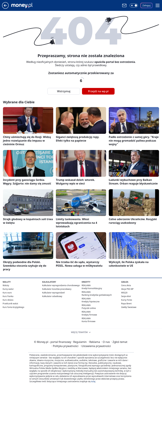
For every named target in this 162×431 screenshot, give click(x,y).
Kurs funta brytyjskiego (13, 307)
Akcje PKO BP (127, 289)
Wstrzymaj (63, 91)
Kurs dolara (8, 299)
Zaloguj (146, 5)
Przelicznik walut (10, 303)
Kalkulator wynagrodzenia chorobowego (61, 285)
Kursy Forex (126, 299)
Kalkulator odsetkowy (52, 296)
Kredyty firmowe (89, 314)
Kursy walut (8, 289)
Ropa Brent (126, 303)
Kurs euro (7, 292)
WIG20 (124, 292)
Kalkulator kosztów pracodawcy (56, 289)
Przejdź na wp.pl (98, 91)
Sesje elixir (126, 296)
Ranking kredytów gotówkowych (97, 295)
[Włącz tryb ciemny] (134, 5)
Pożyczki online (89, 308)
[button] (157, 5)
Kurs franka (8, 296)
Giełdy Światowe (128, 307)
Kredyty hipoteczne (91, 301)
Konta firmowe (88, 321)
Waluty (6, 285)
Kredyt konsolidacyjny (92, 288)
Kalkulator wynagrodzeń (53, 292)
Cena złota (126, 285)
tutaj (93, 381)
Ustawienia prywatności (95, 346)
